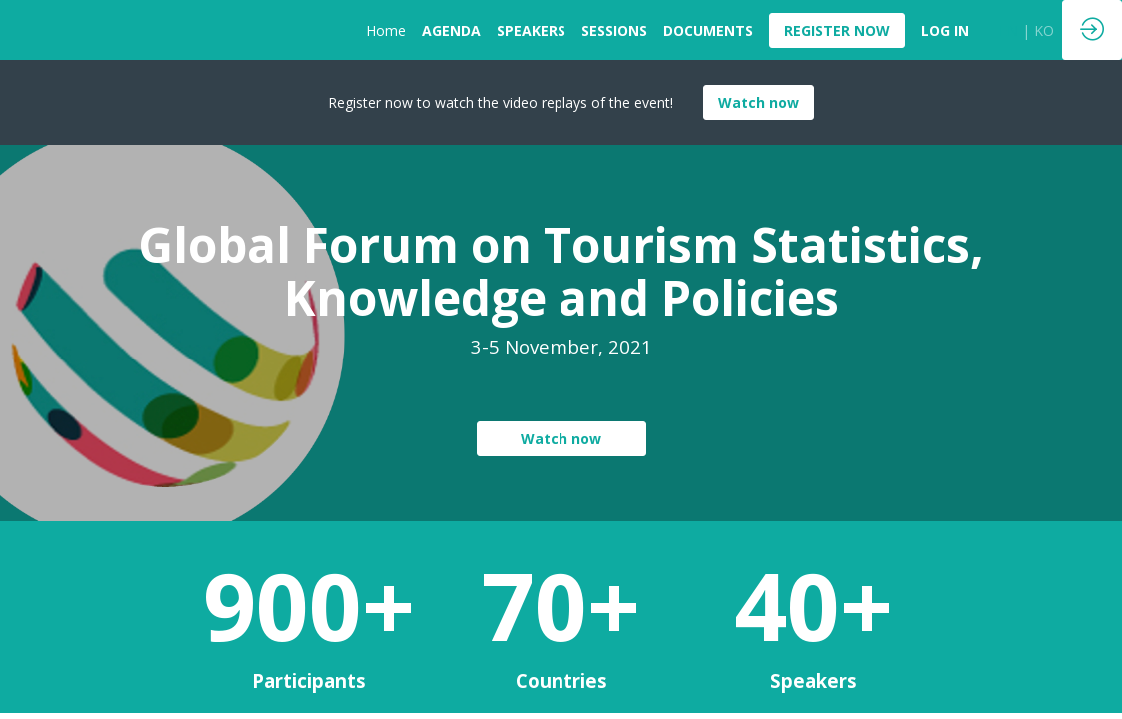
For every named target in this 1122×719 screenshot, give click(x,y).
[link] (386, 30)
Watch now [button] (758, 102)
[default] (945, 30)
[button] (837, 30)
